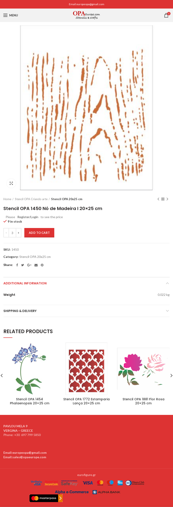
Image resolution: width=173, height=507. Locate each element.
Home (7, 199)
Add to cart (39, 233)
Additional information (25, 283)
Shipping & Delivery (19, 311)
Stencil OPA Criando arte (31, 199)
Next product (167, 199)
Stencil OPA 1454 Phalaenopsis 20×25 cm (29, 401)
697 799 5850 (31, 435)
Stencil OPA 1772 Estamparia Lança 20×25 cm (86, 401)
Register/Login (27, 217)
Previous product (158, 199)
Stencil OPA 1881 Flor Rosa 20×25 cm (143, 401)
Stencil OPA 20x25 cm (66, 199)
